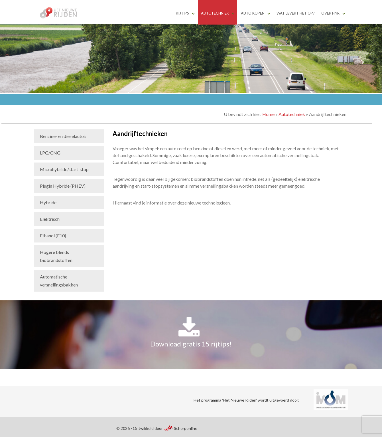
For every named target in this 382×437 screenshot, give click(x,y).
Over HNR (330, 13)
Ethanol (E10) (53, 235)
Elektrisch (50, 219)
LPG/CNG (50, 152)
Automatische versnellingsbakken (59, 280)
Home (268, 114)
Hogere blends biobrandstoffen (56, 256)
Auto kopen (253, 13)
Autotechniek (215, 13)
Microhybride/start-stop (64, 169)
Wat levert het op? (296, 13)
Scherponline (180, 428)
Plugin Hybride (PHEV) (63, 186)
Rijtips (182, 13)
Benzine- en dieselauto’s (63, 136)
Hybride (48, 202)
